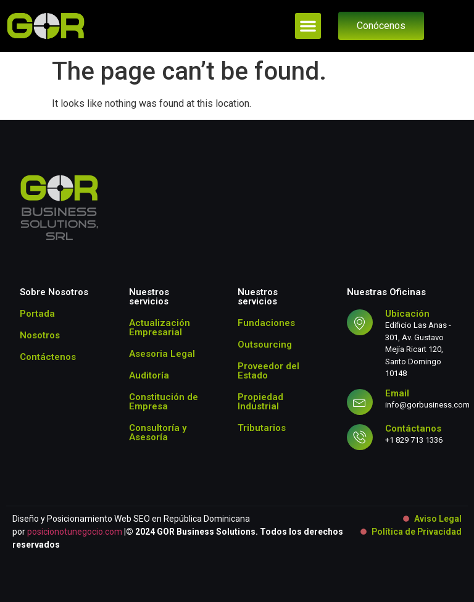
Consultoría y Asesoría (157, 432)
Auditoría (149, 375)
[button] (308, 26)
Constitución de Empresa (163, 401)
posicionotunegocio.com (74, 532)
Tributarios (262, 427)
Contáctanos (413, 428)
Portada (37, 313)
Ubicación (407, 313)
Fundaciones (266, 322)
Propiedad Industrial (260, 401)
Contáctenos (48, 356)
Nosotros (40, 335)
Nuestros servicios (149, 296)
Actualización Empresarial (159, 327)
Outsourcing (265, 344)
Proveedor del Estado (268, 371)
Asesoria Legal (162, 353)
